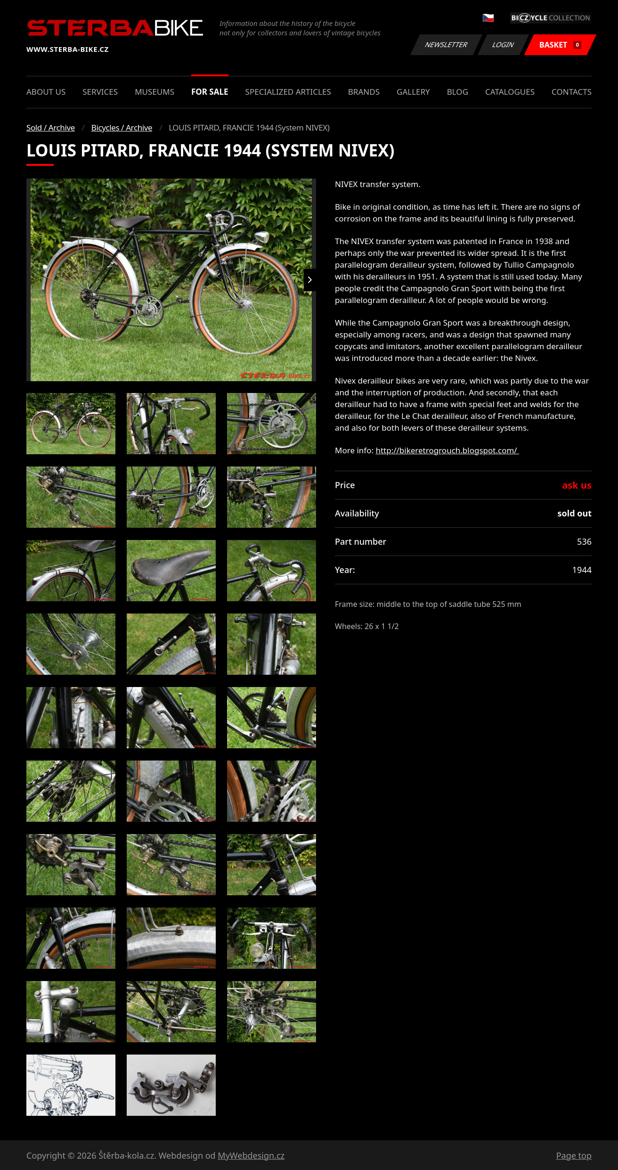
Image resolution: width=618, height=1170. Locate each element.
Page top (574, 1155)
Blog (457, 91)
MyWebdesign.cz (251, 1155)
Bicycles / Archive (121, 127)
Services (100, 91)
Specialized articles (288, 91)
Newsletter (446, 44)
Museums (154, 91)
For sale (209, 91)
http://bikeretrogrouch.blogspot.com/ (447, 450)
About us (45, 91)
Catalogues (510, 91)
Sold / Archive (50, 127)
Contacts (572, 91)
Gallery (413, 91)
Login (503, 44)
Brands (364, 91)
